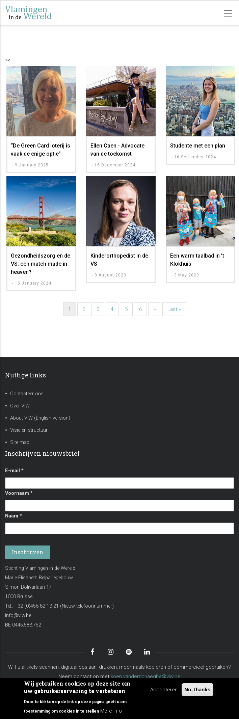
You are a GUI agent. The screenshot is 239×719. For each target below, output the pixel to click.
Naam (13, 516)
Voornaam (19, 493)
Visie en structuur (29, 430)
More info (111, 711)
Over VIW (20, 406)
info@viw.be (18, 615)
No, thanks (198, 689)
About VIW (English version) (40, 418)
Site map (19, 442)
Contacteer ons (27, 394)
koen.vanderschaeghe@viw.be (146, 676)
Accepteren (164, 690)
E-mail (14, 471)
